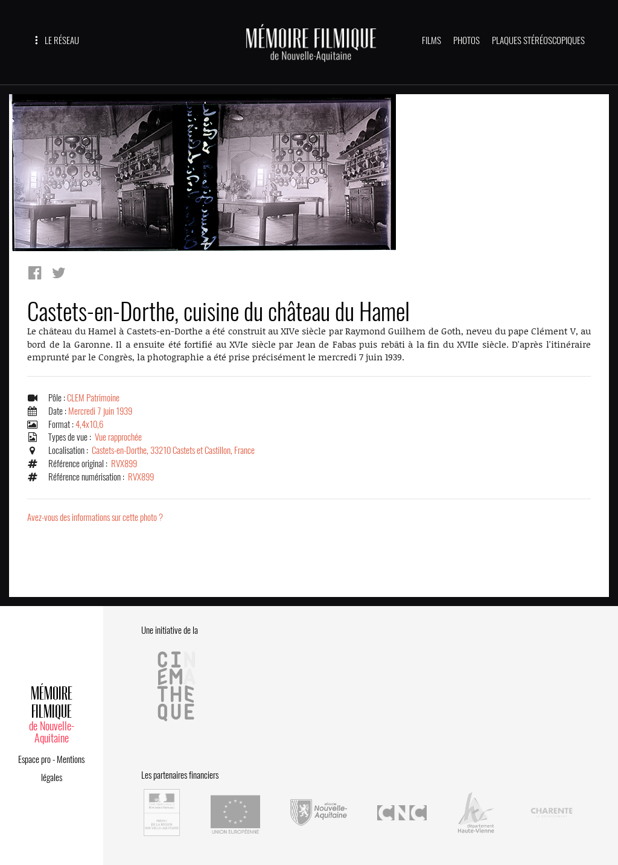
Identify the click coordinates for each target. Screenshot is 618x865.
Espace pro (34, 759)
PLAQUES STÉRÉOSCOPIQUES (538, 40)
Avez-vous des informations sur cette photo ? (95, 517)
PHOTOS (466, 40)
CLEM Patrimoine (93, 398)
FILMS (431, 40)
